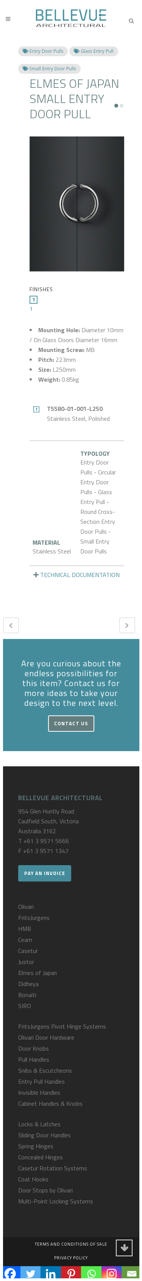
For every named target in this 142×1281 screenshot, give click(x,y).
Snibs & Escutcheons (45, 1070)
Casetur (28, 950)
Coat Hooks (33, 1179)
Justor (26, 962)
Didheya (28, 984)
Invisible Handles (39, 1092)
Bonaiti (27, 995)
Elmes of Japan (37, 973)
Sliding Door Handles (44, 1135)
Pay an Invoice (44, 873)
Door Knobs (33, 1048)
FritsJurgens (34, 917)
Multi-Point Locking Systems (55, 1201)
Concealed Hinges (40, 1157)
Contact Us (71, 723)
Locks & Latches (39, 1124)
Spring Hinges (35, 1146)
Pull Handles (33, 1059)
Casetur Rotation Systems (52, 1168)
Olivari (26, 906)
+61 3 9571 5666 (46, 840)
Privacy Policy (71, 1258)
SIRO (24, 1006)
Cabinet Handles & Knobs (50, 1103)
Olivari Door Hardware (46, 1037)
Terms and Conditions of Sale (71, 1244)
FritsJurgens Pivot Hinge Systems (62, 1026)
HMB (24, 928)
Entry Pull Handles (41, 1081)
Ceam (25, 939)
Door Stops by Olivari (45, 1190)
